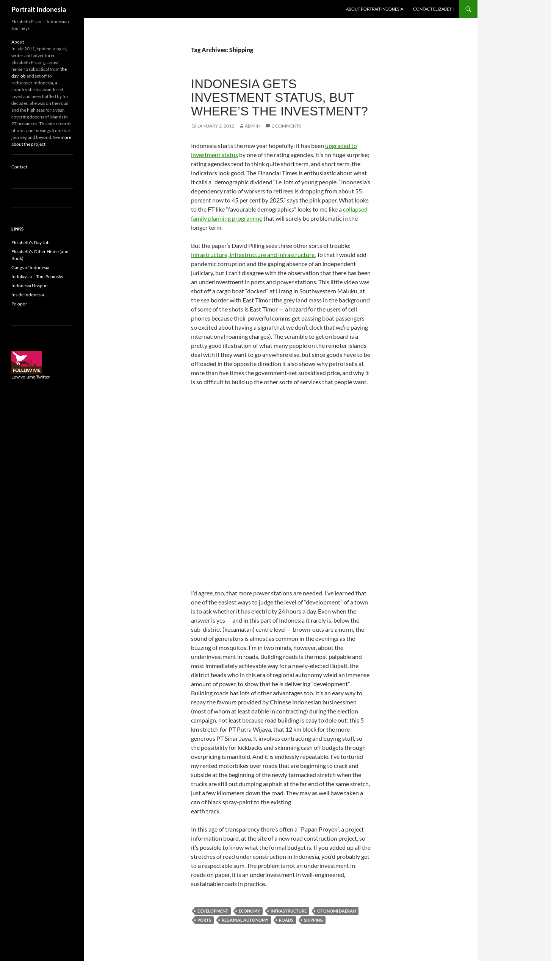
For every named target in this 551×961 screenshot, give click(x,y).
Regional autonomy (245, 919)
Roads (286, 919)
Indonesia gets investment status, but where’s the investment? (279, 97)
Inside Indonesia (27, 294)
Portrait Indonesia (38, 9)
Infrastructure (289, 910)
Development (212, 910)
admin (252, 126)
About (17, 42)
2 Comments (286, 126)
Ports (204, 919)
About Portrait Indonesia (374, 8)
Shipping (313, 919)
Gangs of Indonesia (30, 267)
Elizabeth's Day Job (30, 242)
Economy (249, 910)
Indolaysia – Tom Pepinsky (37, 276)
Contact (19, 167)
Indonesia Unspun (29, 285)
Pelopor (19, 304)
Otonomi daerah (336, 910)
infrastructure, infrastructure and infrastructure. (253, 254)
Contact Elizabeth (433, 8)
